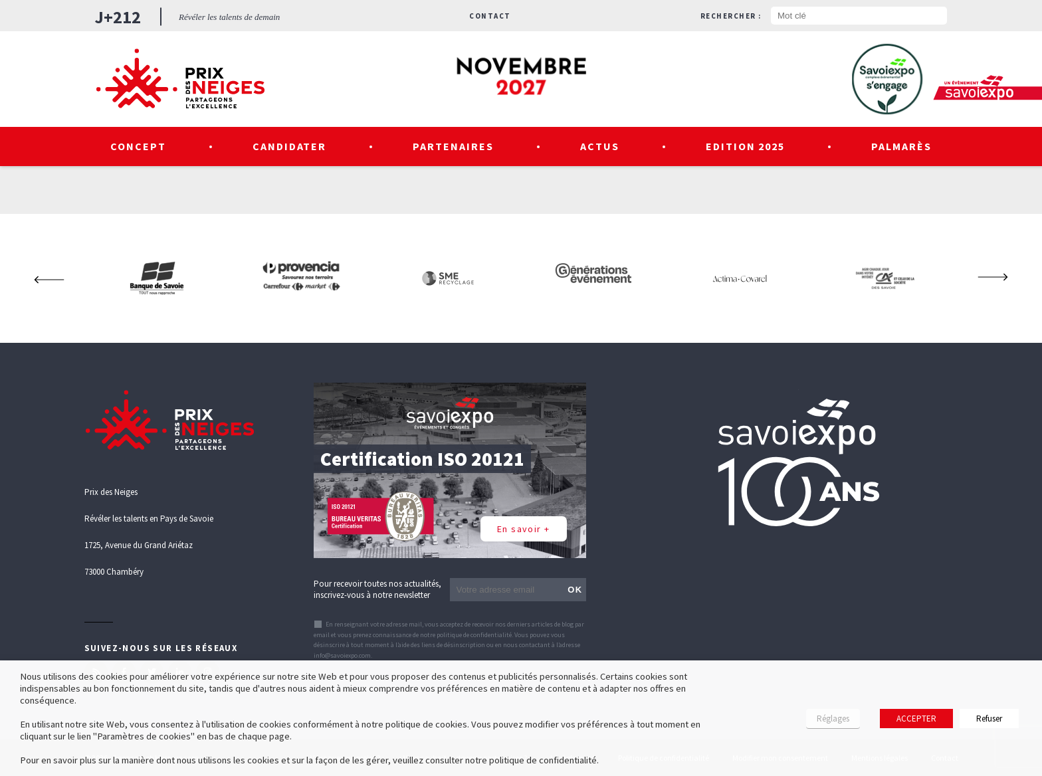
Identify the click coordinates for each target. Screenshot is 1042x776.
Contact (490, 16)
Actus (599, 146)
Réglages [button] (833, 718)
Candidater (290, 146)
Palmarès (901, 146)
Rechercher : (731, 16)
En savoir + (523, 529)
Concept (138, 146)
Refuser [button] (989, 718)
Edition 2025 (745, 146)
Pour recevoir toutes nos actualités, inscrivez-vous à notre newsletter (377, 589)
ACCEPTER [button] (916, 718)
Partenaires (453, 146)
